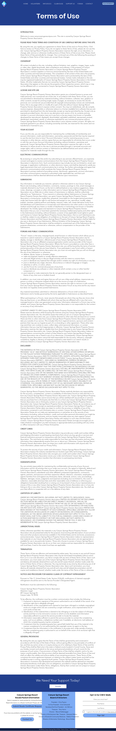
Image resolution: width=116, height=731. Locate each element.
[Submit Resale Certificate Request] (27, 706)
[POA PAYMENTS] (108, 3)
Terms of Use (64, 729)
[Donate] (57, 686)
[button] (35, 4)
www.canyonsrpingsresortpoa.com (43, 36)
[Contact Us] (27, 719)
